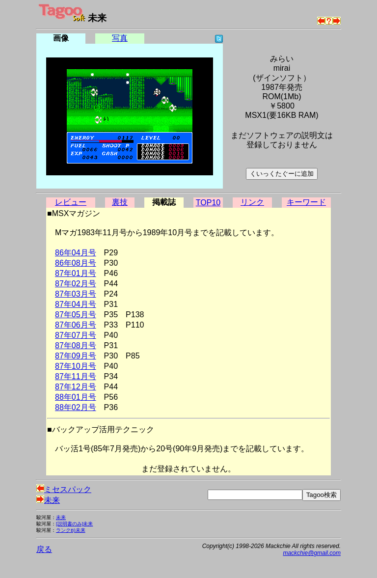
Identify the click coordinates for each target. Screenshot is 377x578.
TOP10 (208, 202)
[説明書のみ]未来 (74, 523)
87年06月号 (75, 325)
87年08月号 (75, 345)
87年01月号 (75, 273)
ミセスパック (63, 489)
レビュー (70, 202)
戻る (44, 549)
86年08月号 (75, 263)
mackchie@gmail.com (312, 553)
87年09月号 (75, 356)
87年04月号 (75, 304)
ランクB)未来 (70, 530)
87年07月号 (75, 335)
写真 (120, 38)
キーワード (306, 202)
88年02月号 (75, 407)
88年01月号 (75, 397)
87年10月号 (75, 366)
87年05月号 (75, 314)
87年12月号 (75, 387)
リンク (252, 202)
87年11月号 (75, 376)
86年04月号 (75, 252)
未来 (48, 500)
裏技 (120, 202)
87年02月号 (75, 283)
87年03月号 (75, 294)
